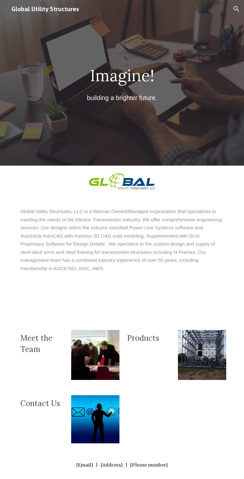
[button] (236, 9)
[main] (122, 83)
